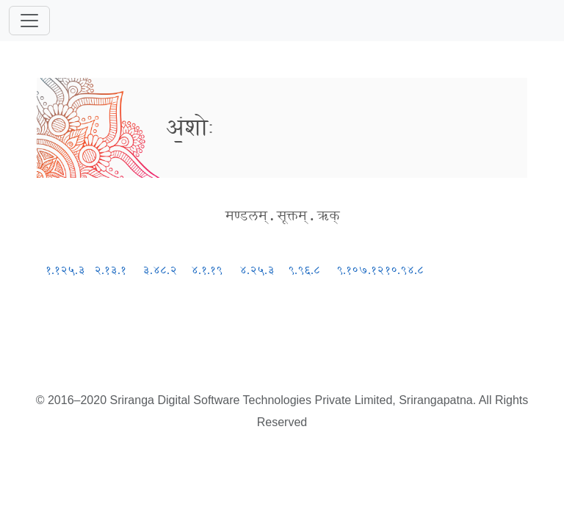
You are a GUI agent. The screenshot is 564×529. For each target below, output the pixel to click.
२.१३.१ (110, 270)
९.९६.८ (304, 270)
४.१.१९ (207, 270)
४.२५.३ (257, 270)
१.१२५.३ (65, 270)
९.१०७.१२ (360, 270)
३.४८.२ (159, 270)
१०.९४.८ (404, 270)
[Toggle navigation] (29, 20)
